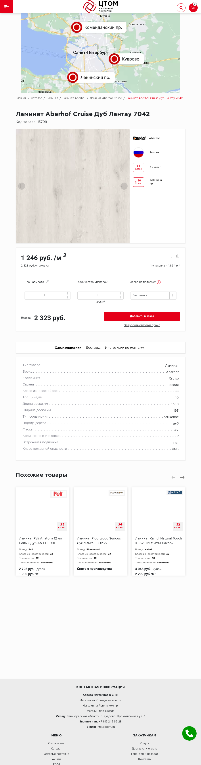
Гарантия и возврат (144, 754)
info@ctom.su (106, 727)
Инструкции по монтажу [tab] (124, 347)
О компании (56, 743)
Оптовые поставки (56, 754)
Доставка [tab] (93, 347)
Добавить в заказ (142, 316)
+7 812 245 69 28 (110, 721)
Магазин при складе (100, 711)
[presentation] (21, 186)
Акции (56, 759)
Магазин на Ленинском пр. (100, 706)
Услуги (144, 743)
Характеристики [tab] (68, 347)
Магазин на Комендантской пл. (101, 700)
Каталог (56, 748)
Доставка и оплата (144, 748)
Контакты (144, 759)
